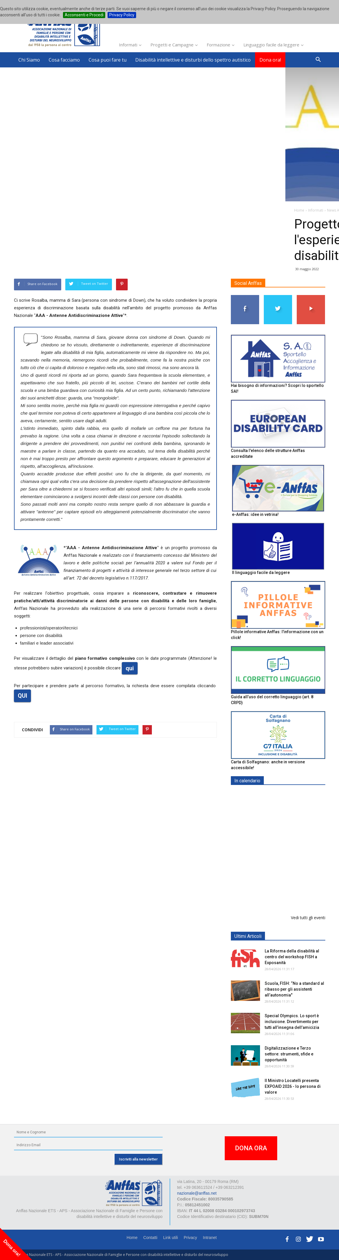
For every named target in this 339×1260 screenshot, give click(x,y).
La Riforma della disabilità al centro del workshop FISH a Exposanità (292, 957)
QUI (22, 695)
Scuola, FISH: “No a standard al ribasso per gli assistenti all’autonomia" (294, 989)
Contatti (150, 1237)
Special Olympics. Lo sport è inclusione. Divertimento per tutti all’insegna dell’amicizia (292, 1021)
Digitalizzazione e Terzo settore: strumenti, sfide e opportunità (289, 1054)
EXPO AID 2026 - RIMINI (288, 794)
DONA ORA (251, 1148)
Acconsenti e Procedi (84, 15)
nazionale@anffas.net (197, 1193)
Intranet (210, 1237)
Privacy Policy (121, 15)
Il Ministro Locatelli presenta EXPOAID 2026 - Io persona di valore (293, 1086)
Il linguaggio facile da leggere (261, 572)
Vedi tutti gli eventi (308, 917)
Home (132, 1237)
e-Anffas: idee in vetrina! (255, 514)
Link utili (170, 1237)
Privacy (190, 1237)
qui (130, 668)
